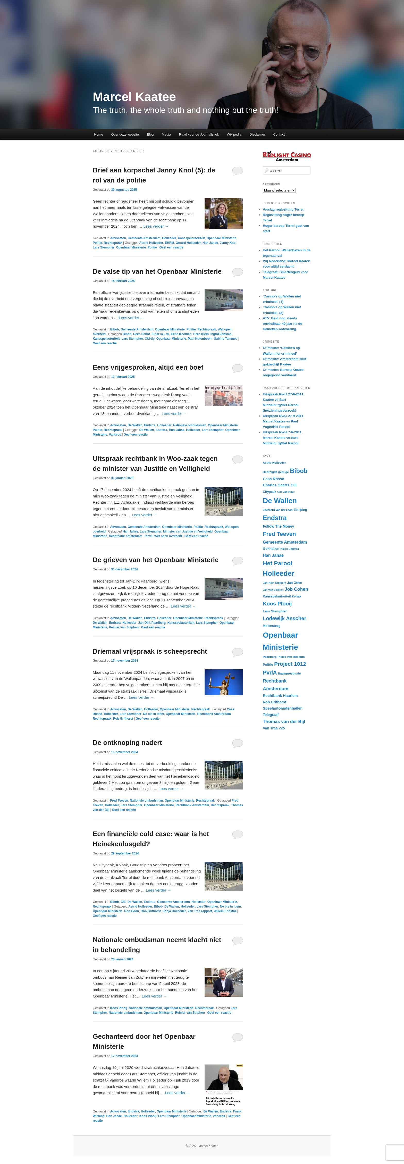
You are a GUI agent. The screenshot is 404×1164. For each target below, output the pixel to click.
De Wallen (135, 425)
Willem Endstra (225, 911)
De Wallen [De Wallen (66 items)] (280, 501)
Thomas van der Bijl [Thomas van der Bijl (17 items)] (284, 721)
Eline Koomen (181, 334)
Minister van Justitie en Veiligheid (188, 531)
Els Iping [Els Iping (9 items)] (300, 510)
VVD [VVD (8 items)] (282, 728)
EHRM (169, 243)
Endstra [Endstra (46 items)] (275, 517)
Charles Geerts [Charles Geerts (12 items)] (276, 485)
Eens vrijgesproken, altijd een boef (148, 367)
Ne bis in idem (153, 714)
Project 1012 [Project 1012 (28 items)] (290, 664)
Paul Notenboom (200, 338)
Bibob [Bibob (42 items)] (298, 470)
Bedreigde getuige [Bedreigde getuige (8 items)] (276, 471)
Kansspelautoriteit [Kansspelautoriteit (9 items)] (277, 596)
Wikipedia (234, 134)
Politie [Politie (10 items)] (268, 665)
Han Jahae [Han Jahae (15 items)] (273, 555)
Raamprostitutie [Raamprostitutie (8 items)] (289, 673)
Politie (97, 243)
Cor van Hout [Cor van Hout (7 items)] (285, 491)
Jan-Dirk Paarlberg (152, 623)
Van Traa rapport (200, 911)
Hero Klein (201, 334)
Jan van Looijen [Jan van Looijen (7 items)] (273, 589)
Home (98, 134)
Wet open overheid (168, 536)
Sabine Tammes (225, 338)
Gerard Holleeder (188, 243)
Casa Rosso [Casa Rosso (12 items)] (273, 479)
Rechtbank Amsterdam (125, 536)
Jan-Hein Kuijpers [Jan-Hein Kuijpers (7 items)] (274, 582)
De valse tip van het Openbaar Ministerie (157, 271)
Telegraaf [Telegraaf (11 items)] (271, 715)
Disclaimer (257, 134)
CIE (123, 902)
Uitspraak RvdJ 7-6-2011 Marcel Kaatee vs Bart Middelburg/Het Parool (282, 437)
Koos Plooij (118, 1008)
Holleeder (169, 238)
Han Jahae (210, 243)
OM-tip (150, 338)
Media (166, 134)
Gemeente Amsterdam (144, 238)
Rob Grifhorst (123, 718)
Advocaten (118, 238)
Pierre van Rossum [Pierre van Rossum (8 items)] (291, 656)
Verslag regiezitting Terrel (283, 209)
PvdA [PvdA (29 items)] (270, 673)
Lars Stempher (103, 247)
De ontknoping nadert (127, 742)
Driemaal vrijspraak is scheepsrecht (150, 651)
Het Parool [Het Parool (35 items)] (277, 563)
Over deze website (125, 134)
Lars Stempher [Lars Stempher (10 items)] (275, 611)
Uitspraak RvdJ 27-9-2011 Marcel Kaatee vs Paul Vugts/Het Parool (283, 421)
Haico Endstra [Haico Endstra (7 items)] (289, 548)
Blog (150, 134)
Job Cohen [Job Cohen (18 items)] (296, 589)
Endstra (150, 425)
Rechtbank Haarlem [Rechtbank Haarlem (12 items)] (280, 696)
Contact (279, 134)
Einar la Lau (160, 334)
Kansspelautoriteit (191, 238)
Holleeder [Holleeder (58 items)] (278, 573)
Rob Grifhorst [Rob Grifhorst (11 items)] (274, 702)
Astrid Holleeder (151, 243)
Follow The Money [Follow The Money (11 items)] (278, 526)
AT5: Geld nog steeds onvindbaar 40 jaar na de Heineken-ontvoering (282, 323)
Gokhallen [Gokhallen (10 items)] (271, 549)
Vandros (115, 434)
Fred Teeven (119, 800)
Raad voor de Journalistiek (199, 134)
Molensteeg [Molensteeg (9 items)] (272, 626)
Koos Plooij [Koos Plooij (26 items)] (277, 603)
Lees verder (156, 226)
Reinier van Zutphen (124, 627)
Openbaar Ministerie (221, 238)
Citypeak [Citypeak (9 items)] (269, 492)
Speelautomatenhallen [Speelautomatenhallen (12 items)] (282, 708)
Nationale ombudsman (189, 425)
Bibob (114, 329)
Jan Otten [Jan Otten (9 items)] (294, 583)
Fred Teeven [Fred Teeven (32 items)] (279, 534)
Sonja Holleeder (174, 911)
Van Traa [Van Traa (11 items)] (270, 728)
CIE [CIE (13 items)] (294, 485)
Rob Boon (131, 911)
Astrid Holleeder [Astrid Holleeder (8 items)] (274, 462)
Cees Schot (141, 334)
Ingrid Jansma (221, 334)
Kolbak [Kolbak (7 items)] (296, 596)
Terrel (148, 536)
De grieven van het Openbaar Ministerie (155, 560)
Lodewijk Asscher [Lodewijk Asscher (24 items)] (284, 618)
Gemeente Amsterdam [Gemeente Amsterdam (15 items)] (285, 542)
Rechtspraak (113, 243)
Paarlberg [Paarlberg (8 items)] (269, 656)
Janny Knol (228, 243)
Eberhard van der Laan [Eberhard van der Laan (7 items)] (277, 509)
